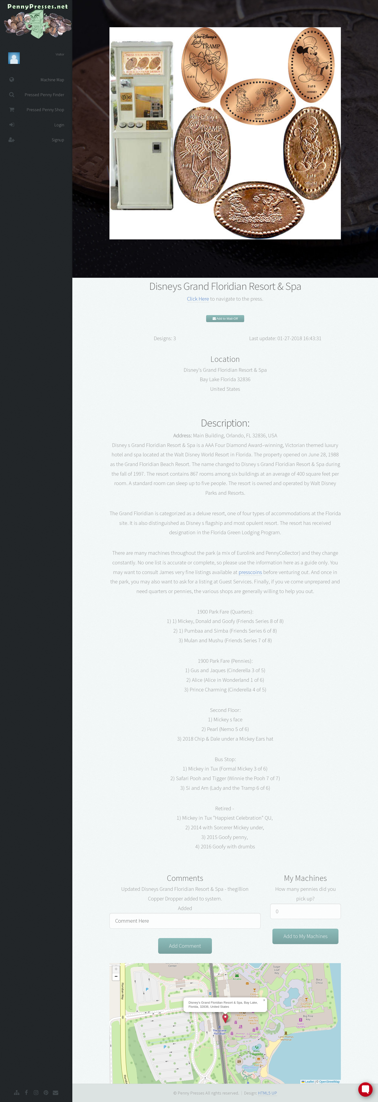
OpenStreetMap (329, 1081)
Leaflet (308, 1081)
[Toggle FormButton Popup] (365, 1089)
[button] (225, 1018)
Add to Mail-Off (225, 318)
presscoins (250, 572)
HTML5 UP (267, 1093)
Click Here (198, 298)
